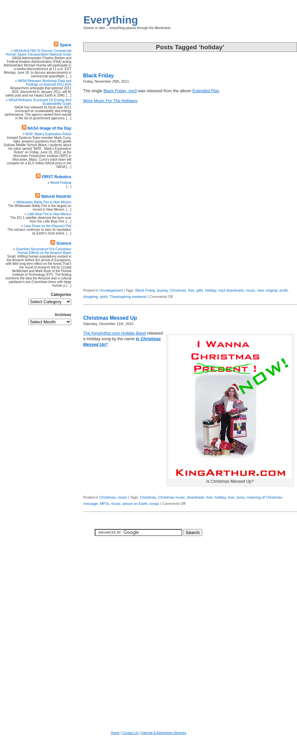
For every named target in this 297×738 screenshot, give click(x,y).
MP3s (104, 504)
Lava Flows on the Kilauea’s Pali (47, 226)
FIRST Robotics (56, 177)
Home (115, 733)
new (260, 290)
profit (283, 290)
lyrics (241, 497)
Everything (110, 20)
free (191, 290)
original (271, 290)
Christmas (178, 290)
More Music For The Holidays (110, 101)
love (231, 497)
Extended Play (205, 91)
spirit (104, 297)
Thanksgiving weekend (128, 297)
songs (154, 504)
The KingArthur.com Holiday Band (114, 333)
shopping (90, 297)
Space (65, 45)
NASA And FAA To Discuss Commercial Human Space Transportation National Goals (38, 52)
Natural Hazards (56, 196)
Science (63, 243)
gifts (199, 290)
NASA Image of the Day (49, 128)
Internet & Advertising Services (163, 733)
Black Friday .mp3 (120, 91)
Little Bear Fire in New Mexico (49, 214)
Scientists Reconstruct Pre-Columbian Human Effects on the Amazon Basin (43, 251)
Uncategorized (111, 290)
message (90, 504)
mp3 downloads (231, 290)
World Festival (60, 182)
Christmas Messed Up (110, 318)
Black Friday (98, 75)
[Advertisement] (277, 183)
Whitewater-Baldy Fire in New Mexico (43, 202)
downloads (195, 497)
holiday (210, 290)
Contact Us (130, 733)
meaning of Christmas (264, 497)
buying (162, 290)
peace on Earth (135, 504)
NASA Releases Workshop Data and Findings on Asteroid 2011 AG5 (44, 82)
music (250, 290)
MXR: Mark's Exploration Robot (48, 134)
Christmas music (171, 497)
